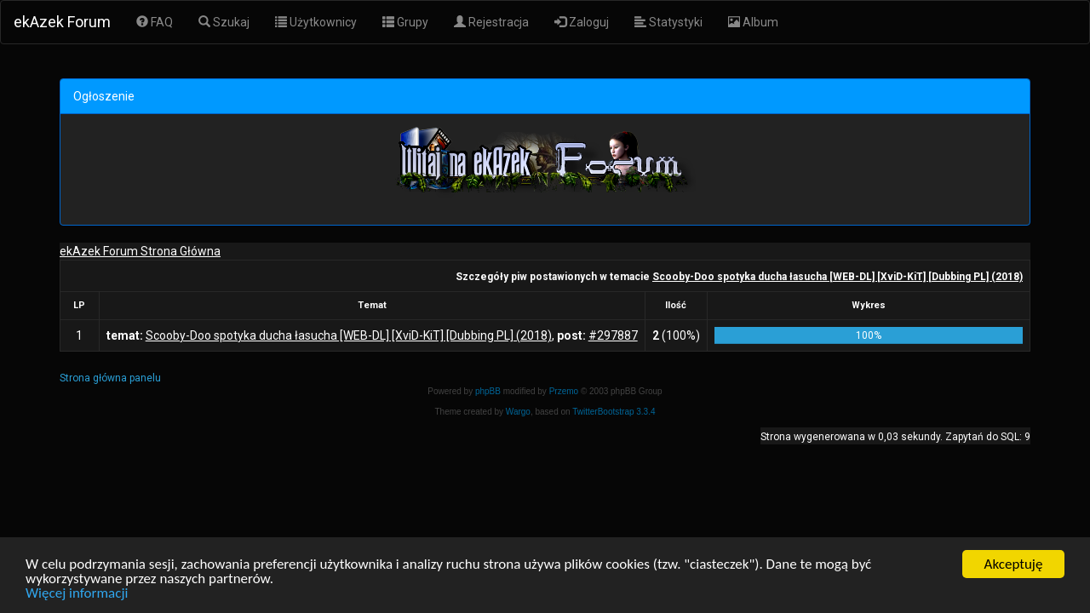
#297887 (613, 335)
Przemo (563, 391)
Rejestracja (491, 22)
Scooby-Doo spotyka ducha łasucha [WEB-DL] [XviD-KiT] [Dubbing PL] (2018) (837, 277)
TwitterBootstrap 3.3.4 (613, 411)
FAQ (154, 22)
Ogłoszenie (104, 96)
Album (753, 22)
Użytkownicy (316, 22)
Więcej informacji (77, 595)
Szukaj (224, 22)
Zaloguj (581, 22)
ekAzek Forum (62, 22)
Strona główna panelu (110, 378)
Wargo (518, 411)
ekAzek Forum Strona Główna (140, 251)
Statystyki (668, 22)
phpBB (488, 391)
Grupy (405, 22)
